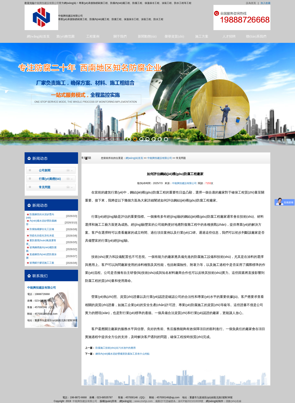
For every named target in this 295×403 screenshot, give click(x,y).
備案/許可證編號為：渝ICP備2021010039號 (179, 401)
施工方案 (201, 36)
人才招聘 (229, 36)
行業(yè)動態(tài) (50, 178)
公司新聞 (44, 170)
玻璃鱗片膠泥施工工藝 (42, 262)
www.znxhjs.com (143, 401)
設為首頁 (251, 3)
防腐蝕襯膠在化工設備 (42, 229)
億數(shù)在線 (233, 401)
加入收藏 (265, 3)
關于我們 (120, 36)
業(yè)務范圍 (65, 36)
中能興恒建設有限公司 (46, 3)
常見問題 (44, 187)
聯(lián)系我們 (256, 36)
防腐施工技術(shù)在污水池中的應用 (115, 347)
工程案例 (92, 36)
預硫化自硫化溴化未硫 (42, 235)
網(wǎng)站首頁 (38, 36)
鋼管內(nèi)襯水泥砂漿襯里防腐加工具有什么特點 (122, 353)
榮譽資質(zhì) (174, 36)
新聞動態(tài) (147, 36)
